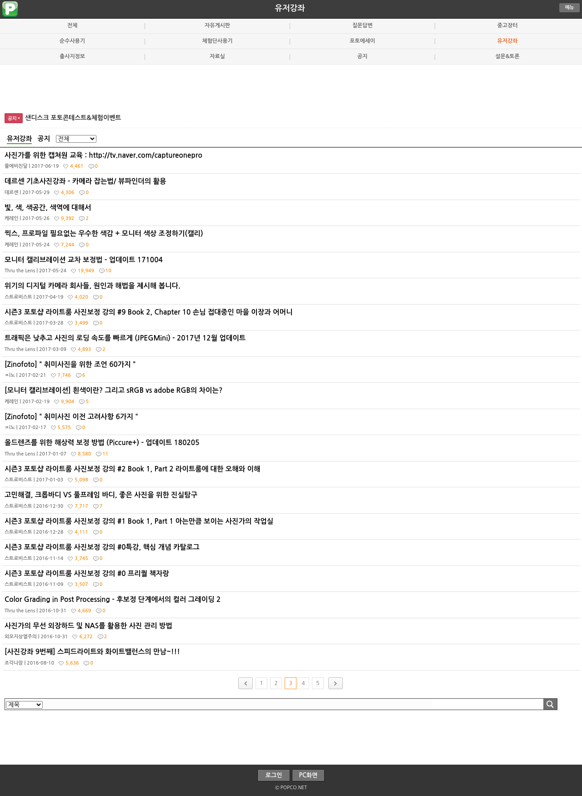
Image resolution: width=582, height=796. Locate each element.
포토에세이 (362, 41)
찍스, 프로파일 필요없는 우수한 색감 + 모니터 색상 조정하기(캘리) (292, 241)
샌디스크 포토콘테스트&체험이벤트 (73, 118)
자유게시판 (217, 25)
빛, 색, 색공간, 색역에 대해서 (292, 215)
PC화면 (308, 775)
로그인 (274, 775)
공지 (362, 56)
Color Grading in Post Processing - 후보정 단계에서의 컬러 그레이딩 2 (292, 607)
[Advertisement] (291, 87)
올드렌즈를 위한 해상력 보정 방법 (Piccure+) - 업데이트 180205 (292, 450)
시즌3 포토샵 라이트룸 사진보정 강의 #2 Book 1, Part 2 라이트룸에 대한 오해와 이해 (292, 476)
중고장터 (507, 25)
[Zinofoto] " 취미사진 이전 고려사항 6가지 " (292, 424)
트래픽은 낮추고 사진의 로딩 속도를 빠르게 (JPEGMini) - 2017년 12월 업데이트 (292, 345)
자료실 (217, 56)
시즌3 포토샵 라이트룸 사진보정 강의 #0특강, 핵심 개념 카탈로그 (292, 555)
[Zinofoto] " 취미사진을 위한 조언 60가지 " (292, 372)
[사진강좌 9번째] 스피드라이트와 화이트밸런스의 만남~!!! (292, 659)
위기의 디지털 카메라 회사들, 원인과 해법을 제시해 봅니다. (292, 293)
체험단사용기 (217, 41)
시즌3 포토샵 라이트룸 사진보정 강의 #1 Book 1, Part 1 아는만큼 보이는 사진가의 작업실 (292, 529)
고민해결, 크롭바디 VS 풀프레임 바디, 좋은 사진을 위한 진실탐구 (292, 502)
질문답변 (362, 25)
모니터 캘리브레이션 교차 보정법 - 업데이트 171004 (292, 267)
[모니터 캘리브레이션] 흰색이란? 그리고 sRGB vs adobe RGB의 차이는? (292, 398)
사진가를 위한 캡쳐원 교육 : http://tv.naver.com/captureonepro (292, 163)
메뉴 (569, 7)
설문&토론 (507, 56)
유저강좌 (290, 8)
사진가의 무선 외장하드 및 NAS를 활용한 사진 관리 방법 (292, 633)
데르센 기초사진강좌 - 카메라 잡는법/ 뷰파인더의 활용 (292, 189)
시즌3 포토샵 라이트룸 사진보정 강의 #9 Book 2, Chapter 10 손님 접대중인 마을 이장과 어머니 (292, 319)
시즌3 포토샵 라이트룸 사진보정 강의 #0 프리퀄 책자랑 (292, 581)
